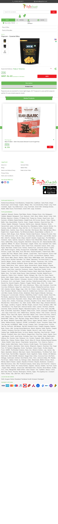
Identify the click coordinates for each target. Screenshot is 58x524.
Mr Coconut (36, 220)
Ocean (49, 281)
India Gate (28, 230)
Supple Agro (41, 238)
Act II (10, 281)
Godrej (4, 301)
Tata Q (23, 373)
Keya (17, 230)
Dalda (43, 328)
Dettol (45, 336)
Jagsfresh (4, 214)
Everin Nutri (26, 314)
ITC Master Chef (24, 218)
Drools (23, 348)
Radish (3, 208)
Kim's (8, 301)
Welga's (9, 261)
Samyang (33, 312)
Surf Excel (17, 226)
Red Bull (13, 259)
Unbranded (37, 245)
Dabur (16, 271)
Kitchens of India (18, 293)
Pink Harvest (8, 140)
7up (21, 302)
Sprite (55, 365)
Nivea (27, 350)
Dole (14, 364)
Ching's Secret (5, 259)
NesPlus (48, 328)
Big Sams (22, 318)
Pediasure (23, 338)
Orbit (26, 289)
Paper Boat (37, 269)
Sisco (54, 334)
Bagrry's (39, 346)
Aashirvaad (10, 358)
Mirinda (3, 362)
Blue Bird (39, 299)
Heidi (46, 308)
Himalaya (13, 238)
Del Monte (20, 263)
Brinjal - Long (48, 204)
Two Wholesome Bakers (27, 232)
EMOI (25, 320)
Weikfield (12, 320)
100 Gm (7, 144)
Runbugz (24, 360)
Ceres (42, 308)
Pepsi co (51, 342)
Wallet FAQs (24, 167)
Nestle (19, 238)
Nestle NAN (4, 318)
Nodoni (29, 214)
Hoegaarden (36, 316)
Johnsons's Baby (42, 358)
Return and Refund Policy (8, 170)
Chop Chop (39, 334)
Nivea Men (19, 259)
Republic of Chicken (28, 362)
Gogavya (4, 271)
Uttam (24, 302)
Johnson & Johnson (43, 247)
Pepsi (30, 257)
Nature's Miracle (35, 318)
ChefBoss (11, 285)
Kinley (35, 356)
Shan (16, 265)
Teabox (10, 275)
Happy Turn (18, 287)
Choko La (45, 342)
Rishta (10, 308)
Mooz (36, 216)
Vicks (43, 283)
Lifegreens (4, 275)
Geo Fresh (10, 271)
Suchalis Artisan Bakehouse (22, 328)
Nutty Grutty (41, 271)
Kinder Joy (17, 360)
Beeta (35, 271)
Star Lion (51, 291)
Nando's (10, 346)
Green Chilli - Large (29, 208)
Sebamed (21, 356)
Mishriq (21, 257)
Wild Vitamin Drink (30, 367)
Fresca (41, 304)
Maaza (33, 314)
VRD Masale (17, 326)
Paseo (52, 255)
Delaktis (43, 365)
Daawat (51, 265)
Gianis (10, 240)
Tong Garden (25, 342)
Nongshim (21, 242)
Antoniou (22, 295)
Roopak (49, 330)
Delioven (17, 279)
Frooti (3, 350)
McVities (4, 218)
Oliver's (42, 316)
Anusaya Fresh (25, 249)
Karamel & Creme (33, 326)
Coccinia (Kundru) (38, 204)
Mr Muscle (11, 287)
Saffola (9, 263)
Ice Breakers (32, 322)
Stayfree (53, 326)
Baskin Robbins (19, 220)
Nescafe (7, 324)
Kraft (55, 253)
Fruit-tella (39, 273)
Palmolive (23, 234)
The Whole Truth (47, 352)
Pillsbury (3, 314)
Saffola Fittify (9, 242)
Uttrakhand (27, 293)
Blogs (2, 167)
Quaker (19, 362)
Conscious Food (43, 356)
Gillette (28, 259)
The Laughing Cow (42, 371)
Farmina (25, 247)
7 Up (39, 342)
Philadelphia (34, 226)
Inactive (27, 346)
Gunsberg (11, 330)
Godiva (29, 302)
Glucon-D (35, 330)
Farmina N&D (19, 320)
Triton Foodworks (43, 253)
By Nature (47, 304)
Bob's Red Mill (13, 356)
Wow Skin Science (6, 364)
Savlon (45, 334)
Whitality (7, 279)
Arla (43, 214)
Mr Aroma (47, 249)
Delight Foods (28, 220)
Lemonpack (44, 310)
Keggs (6, 304)
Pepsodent (19, 299)
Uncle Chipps (23, 255)
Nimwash (11, 214)
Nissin (52, 360)
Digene (50, 334)
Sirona (51, 253)
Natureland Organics (30, 308)
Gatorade (38, 224)
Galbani (11, 360)
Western (14, 291)
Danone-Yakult (31, 297)
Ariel (49, 240)
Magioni (21, 308)
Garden (46, 295)
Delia (23, 245)
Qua (40, 243)
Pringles (30, 304)
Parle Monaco (6, 306)
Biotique (45, 265)
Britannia (38, 328)
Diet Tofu (25, 228)
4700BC (25, 322)
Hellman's (48, 338)
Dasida (10, 293)
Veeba (36, 243)
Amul (19, 334)
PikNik (34, 302)
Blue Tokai (4, 371)
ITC (14, 243)
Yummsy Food (32, 247)
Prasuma (15, 371)
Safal (42, 338)
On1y (46, 261)
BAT (21, 285)
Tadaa (12, 279)
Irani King (29, 281)
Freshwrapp (20, 301)
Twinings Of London (47, 234)
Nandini (29, 330)
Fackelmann (48, 277)
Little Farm (17, 373)
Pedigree (24, 310)
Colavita (3, 253)
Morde (6, 320)
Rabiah (12, 277)
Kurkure (44, 245)
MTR (34, 299)
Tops (7, 222)
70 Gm (3, 72)
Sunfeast (17, 358)
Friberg (53, 220)
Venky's (19, 291)
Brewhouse (30, 285)
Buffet (3, 222)
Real (12, 245)
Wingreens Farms (44, 267)
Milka (11, 257)
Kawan (19, 261)
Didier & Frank (11, 299)
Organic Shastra (15, 232)
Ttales (48, 220)
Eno (30, 350)
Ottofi (8, 234)
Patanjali (41, 249)
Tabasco (48, 369)
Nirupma (37, 362)
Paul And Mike (14, 354)
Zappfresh (34, 354)
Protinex (17, 340)
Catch (32, 216)
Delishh (8, 342)
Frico (3, 369)
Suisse (14, 261)
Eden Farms (4, 356)
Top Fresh (49, 365)
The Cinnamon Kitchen (46, 344)
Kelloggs (4, 358)
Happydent (22, 354)
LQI (24, 259)
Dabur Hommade (31, 273)
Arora (53, 369)
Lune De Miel (47, 236)
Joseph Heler (33, 253)
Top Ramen (29, 348)
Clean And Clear (45, 222)
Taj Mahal (42, 369)
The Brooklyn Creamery (26, 271)
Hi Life (49, 269)
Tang (20, 228)
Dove (35, 336)
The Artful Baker (50, 238)
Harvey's (30, 279)
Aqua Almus (16, 310)
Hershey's (45, 306)
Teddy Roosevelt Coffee (39, 281)
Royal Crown (46, 218)
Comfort (44, 269)
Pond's (27, 340)
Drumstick (38, 208)
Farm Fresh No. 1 (45, 364)
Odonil (38, 310)
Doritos (47, 312)
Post (51, 346)
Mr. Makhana (52, 354)
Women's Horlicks (38, 350)
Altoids (45, 240)
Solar (17, 338)
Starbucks (27, 216)
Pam (38, 308)
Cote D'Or (51, 320)
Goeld (29, 354)
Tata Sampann (49, 257)
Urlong (16, 242)
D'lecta (22, 230)
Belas (17, 251)
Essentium (46, 285)
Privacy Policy (5, 173)
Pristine (33, 289)
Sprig (38, 364)
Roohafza (26, 336)
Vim (29, 289)
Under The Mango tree (43, 289)
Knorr (15, 275)
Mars (41, 230)
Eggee (35, 320)
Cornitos (32, 338)
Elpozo (18, 243)
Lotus (37, 314)
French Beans (18, 208)
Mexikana (44, 224)
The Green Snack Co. (44, 259)
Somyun (33, 287)
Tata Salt (24, 326)
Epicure (18, 342)
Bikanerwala (35, 360)
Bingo (23, 238)
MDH (53, 251)
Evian (31, 336)
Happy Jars (8, 316)
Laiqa (52, 245)
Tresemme (45, 322)
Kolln (7, 277)
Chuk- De (41, 275)
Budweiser (43, 362)
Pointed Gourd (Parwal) (8, 203)
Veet (18, 312)
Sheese (16, 285)
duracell (35, 304)
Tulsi (16, 236)
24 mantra (27, 301)
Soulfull (54, 367)
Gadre (54, 243)
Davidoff (28, 238)
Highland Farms (6, 255)
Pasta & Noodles (7, 30)
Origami (31, 222)
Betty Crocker (31, 310)
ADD (47, 76)
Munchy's (10, 218)
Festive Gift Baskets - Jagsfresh (29, 267)
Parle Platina (23, 214)
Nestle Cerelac (51, 301)
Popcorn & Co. (37, 228)
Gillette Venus (25, 312)
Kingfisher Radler (48, 228)
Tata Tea (3, 326)
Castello (3, 216)
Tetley (15, 316)
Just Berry (12, 304)
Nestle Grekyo (42, 263)
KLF (41, 242)
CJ (30, 228)
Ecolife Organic (34, 344)
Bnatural (13, 263)
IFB (49, 358)
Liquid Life (18, 269)
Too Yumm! (13, 273)
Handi (34, 364)
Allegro (30, 299)
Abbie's (16, 257)
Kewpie (32, 369)
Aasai (36, 263)
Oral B (12, 336)
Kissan (39, 322)
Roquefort (34, 301)
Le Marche (47, 232)
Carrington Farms (43, 324)
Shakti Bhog (29, 295)
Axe (2, 304)
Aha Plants (51, 356)
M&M (20, 324)
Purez (9, 314)
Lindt (41, 285)
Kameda (7, 289)
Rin (8, 338)
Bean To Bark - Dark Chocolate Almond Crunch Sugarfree (22, 141)
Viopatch (38, 297)
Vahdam (26, 253)
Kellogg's (32, 275)
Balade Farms (5, 230)
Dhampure (18, 245)
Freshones (25, 269)
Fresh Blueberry (20, 203)
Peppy (51, 322)
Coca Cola (53, 285)
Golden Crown (17, 247)
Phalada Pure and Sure (43, 287)
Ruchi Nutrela (25, 358)
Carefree (13, 230)
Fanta (13, 342)
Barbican (15, 352)
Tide (55, 304)
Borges (13, 234)
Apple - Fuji (11, 206)
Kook (17, 234)
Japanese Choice (14, 297)
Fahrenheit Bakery (36, 352)
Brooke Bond (33, 265)
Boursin (43, 220)
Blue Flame (9, 247)
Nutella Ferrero (47, 273)
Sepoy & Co (22, 240)
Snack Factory (34, 277)
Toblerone (20, 316)
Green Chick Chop (44, 314)
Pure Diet (17, 330)
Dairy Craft (14, 314)
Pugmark (38, 338)
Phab (3, 310)
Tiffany (37, 285)
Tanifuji (18, 249)
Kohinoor (41, 291)
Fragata (28, 283)
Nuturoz (23, 334)
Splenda (15, 240)
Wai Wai (24, 304)
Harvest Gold (5, 226)
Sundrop (4, 228)
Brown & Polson (6, 245)
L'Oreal (21, 236)
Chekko (13, 301)
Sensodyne (39, 236)
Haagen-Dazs (31, 334)
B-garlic (52, 316)
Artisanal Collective (50, 302)
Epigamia (47, 326)
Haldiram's (15, 228)
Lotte (40, 330)
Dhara (46, 275)
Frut (12, 306)
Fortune (41, 277)
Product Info (29, 86)
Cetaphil (41, 326)
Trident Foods (46, 251)
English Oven (5, 232)
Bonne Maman (47, 367)
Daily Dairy (37, 332)
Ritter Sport (22, 352)
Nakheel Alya (52, 310)
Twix (37, 369)
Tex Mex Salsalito (48, 348)
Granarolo (4, 240)
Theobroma (40, 261)
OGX (43, 312)
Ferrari (40, 301)
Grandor (16, 267)
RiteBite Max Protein (16, 332)
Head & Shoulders (36, 251)
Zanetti (9, 228)
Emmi (48, 245)
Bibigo (23, 340)
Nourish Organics (14, 283)
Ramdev (31, 263)
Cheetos (16, 218)
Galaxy (17, 277)
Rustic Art (26, 291)
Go (55, 226)
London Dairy (31, 236)
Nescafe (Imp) (48, 230)
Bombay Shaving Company (49, 340)
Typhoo (26, 275)
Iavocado (50, 297)
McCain (51, 226)
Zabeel (40, 265)
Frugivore (19, 304)
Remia (4, 342)
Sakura (27, 277)
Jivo (50, 318)
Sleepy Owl (35, 242)
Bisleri (44, 301)
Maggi (18, 289)
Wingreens (33, 346)
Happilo (9, 224)
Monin (27, 265)
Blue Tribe (10, 253)
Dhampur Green (37, 214)
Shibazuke (15, 224)
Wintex (41, 216)
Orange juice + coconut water (10, 295)
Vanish (28, 352)
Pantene (4, 330)
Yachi (36, 324)
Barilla (3, 344)
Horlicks (29, 371)
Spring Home (33, 342)
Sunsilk (8, 344)
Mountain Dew (5, 302)
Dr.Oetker (24, 330)
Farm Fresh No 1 (46, 332)
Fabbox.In (19, 322)
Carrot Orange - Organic (17, 204)
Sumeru (31, 269)
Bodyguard (49, 214)
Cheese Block (14, 302)
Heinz (3, 242)
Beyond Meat (13, 222)
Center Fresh (30, 245)
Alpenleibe (9, 352)
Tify (46, 283)
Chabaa (12, 340)
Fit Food (45, 299)
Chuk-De (20, 222)
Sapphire (31, 365)
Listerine (22, 277)
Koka (31, 358)
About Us (3, 165)
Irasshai (41, 295)
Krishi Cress (13, 312)
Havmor (38, 312)
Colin (46, 291)
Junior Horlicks (26, 261)
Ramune (8, 365)
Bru (49, 299)
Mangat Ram (13, 369)
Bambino (47, 255)
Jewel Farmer (19, 336)
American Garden (27, 306)
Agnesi (20, 314)
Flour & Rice (5, 27)
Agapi (34, 371)
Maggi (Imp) (16, 348)
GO (54, 12)
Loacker (39, 306)
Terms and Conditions (7, 175)
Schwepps (24, 279)
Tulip (12, 373)
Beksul (33, 328)
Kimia (15, 334)
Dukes (25, 299)
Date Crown (10, 269)
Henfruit (34, 283)
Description (29, 83)
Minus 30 (33, 340)
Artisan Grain (21, 367)
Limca (25, 285)
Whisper (16, 253)
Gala (13, 251)
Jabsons (21, 265)
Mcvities (33, 261)
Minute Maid (39, 240)
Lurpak (9, 251)
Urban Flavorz (5, 267)
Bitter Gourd (10, 208)
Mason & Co (29, 373)
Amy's (44, 330)
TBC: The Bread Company (24, 364)
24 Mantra (11, 220)
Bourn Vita (52, 295)
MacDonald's (51, 336)
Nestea (16, 214)
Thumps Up (33, 218)
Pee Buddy (4, 297)
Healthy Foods (33, 291)
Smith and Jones (10, 236)
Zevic (7, 273)
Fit (32, 228)
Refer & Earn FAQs (26, 170)
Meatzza (41, 279)
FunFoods (10, 326)
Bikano (45, 320)
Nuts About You (25, 226)
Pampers (23, 283)
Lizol (25, 236)
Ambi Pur (7, 238)
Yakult (26, 257)
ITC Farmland (9, 348)
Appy (7, 312)
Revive (26, 263)
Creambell (10, 334)
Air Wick (36, 279)
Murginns (48, 271)
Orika (7, 369)
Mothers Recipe (11, 322)
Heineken (37, 222)
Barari (38, 302)
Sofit (54, 216)
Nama (39, 283)
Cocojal (25, 324)
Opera (21, 344)
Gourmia (12, 338)
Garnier (49, 350)
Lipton (12, 226)
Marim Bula (23, 297)
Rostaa (8, 373)
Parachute (46, 346)
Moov (54, 230)
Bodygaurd (16, 216)
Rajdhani (53, 299)
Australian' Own (47, 243)
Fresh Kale (31, 206)
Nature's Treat (30, 240)
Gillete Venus (10, 265)
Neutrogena (22, 371)
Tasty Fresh (15, 255)
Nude (3, 328)
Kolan (34, 306)
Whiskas (13, 367)
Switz (22, 346)
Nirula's (46, 216)
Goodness (50, 362)
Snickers (26, 344)
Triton (35, 358)
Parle (42, 257)
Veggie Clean (29, 356)
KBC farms (27, 251)
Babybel (9, 216)
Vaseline (34, 238)
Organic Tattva (6, 367)
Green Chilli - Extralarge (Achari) (44, 206)
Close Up (53, 312)
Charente (39, 367)
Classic (54, 240)
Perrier (10, 371)
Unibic (29, 360)
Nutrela (47, 316)
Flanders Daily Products (33, 234)
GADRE (8, 350)
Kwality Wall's (34, 249)
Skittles (41, 226)
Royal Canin (17, 306)
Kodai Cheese (21, 273)
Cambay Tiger (5, 332)
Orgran (23, 281)
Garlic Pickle (45, 203)
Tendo (50, 224)
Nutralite (44, 297)
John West (4, 293)
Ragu (42, 302)
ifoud (21, 251)
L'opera (54, 271)
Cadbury (11, 318)
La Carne (31, 255)
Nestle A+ (4, 346)
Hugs (22, 289)
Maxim (3, 273)
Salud (28, 369)
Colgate (31, 243)
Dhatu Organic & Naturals (38, 293)
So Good (25, 332)
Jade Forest (26, 287)
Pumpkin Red (29, 203)
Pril (17, 365)
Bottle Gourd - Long (21, 206)
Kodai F (35, 295)
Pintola (13, 365)
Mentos (31, 332)
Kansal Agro (24, 243)
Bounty (38, 340)
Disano (7, 328)
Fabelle (40, 336)
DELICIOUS (28, 242)
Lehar (51, 216)
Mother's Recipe (45, 360)
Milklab (10, 243)
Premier (39, 218)
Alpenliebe (17, 346)
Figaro (3, 247)
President (8, 291)
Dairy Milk (52, 308)
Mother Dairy (5, 340)
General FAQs (25, 165)
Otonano (4, 269)
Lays (45, 350)
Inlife (11, 328)
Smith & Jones (30, 224)
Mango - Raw (29, 204)
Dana (3, 257)
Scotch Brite (8, 310)
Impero (50, 263)
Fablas (40, 354)
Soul (3, 312)
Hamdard (20, 275)
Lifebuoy (4, 338)
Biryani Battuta (39, 232)
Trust (21, 216)
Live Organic (16, 281)
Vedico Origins (37, 348)
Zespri (26, 222)
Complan (31, 324)
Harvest (3, 299)
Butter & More (21, 369)
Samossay (49, 293)
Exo (52, 338)
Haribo (3, 322)
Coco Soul (4, 287)
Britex (21, 253)
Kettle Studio (14, 344)
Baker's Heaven (11, 362)
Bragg (27, 318)
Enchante (15, 308)
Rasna (7, 257)
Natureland (34, 259)
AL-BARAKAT (14, 324)
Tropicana (22, 224)
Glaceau (37, 365)
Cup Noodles (44, 318)
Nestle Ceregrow (10, 249)
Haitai (54, 281)
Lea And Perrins (39, 255)
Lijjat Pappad (6, 336)
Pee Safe (53, 267)
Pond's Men (27, 316)
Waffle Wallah (37, 257)
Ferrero (30, 320)
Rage (12, 267)
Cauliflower (37, 203)
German (13, 289)
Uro (27, 338)
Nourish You (5, 283)
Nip (36, 275)
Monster (40, 320)
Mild (51, 304)
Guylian (3, 265)
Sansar (47, 279)
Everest (46, 226)
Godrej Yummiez (23, 365)
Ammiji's (45, 354)
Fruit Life (51, 324)
